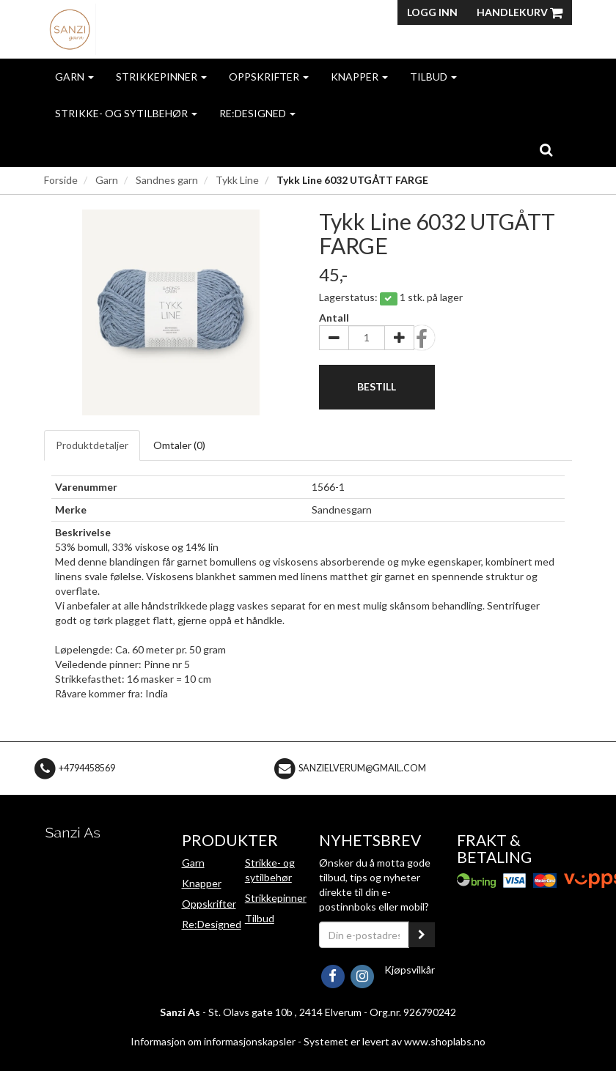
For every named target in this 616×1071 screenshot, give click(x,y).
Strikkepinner (161, 76)
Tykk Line (237, 180)
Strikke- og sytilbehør (126, 113)
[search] (546, 149)
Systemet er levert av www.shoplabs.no (394, 1041)
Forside (61, 180)
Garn (74, 76)
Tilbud (433, 76)
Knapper (359, 76)
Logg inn (432, 12)
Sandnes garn (167, 180)
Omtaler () (179, 445)
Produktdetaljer (92, 445)
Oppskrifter (269, 76)
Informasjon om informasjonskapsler (213, 1041)
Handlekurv (519, 12)
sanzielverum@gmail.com (362, 767)
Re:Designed (257, 113)
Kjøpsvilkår (409, 969)
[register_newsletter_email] (421, 934)
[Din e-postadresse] (364, 935)
